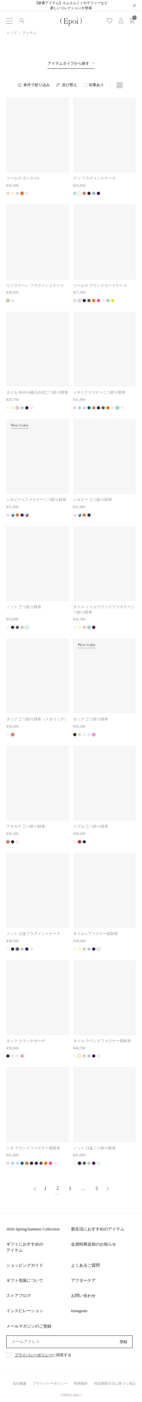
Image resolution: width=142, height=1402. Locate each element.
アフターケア (83, 1280)
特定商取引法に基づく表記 (115, 1383)
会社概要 (20, 1383)
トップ (11, 33)
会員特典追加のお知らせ (93, 1244)
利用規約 (81, 1383)
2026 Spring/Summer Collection (33, 1229)
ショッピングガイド (24, 1265)
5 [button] (97, 1188)
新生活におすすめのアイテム (97, 1229)
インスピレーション (24, 1310)
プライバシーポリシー (33, 1355)
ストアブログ (18, 1295)
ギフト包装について (24, 1280)
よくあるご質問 (85, 1265)
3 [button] (70, 1188)
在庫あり (96, 85)
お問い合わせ (83, 1295)
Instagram (79, 1310)
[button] (34, 1189)
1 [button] (45, 1188)
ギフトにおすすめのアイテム (24, 1247)
